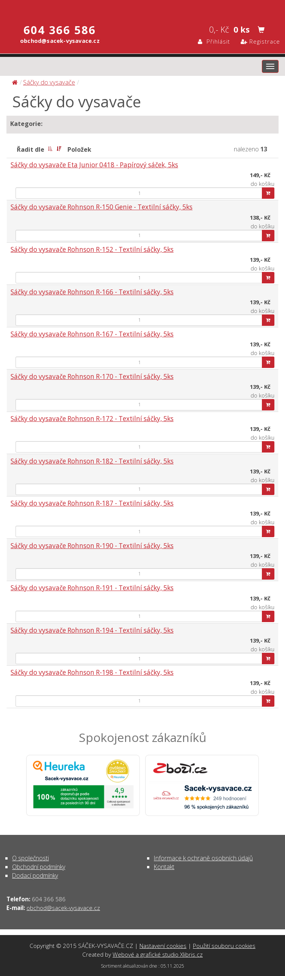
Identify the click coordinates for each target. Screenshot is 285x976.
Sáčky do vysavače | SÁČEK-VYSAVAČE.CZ (142, 9)
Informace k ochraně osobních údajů (203, 858)
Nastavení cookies (162, 945)
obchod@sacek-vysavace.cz (63, 908)
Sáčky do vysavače (49, 82)
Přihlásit (214, 41)
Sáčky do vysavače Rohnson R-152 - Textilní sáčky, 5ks (92, 249)
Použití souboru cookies (224, 945)
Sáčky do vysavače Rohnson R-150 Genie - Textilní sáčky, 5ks (102, 207)
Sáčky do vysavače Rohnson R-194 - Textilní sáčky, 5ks (92, 630)
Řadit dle (30, 149)
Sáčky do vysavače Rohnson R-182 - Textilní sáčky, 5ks (92, 461)
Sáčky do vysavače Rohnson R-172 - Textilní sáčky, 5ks (92, 418)
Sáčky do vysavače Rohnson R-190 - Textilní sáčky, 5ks (92, 545)
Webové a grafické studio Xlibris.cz (158, 954)
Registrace (260, 41)
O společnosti (30, 858)
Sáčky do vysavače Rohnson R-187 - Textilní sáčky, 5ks (92, 503)
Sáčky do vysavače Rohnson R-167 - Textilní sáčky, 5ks (92, 334)
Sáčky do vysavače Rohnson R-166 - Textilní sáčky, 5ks (92, 292)
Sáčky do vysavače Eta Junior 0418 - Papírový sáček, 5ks (94, 164)
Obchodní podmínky (38, 867)
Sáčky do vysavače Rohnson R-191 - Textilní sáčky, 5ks (92, 587)
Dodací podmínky (35, 875)
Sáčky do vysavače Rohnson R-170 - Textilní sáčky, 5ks (92, 376)
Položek (79, 149)
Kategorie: (26, 123)
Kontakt (164, 867)
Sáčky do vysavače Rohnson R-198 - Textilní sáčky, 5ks (92, 672)
